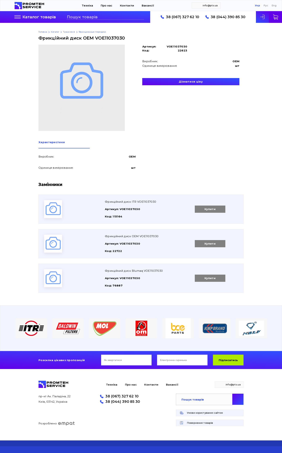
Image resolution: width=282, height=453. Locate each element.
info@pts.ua (210, 5)
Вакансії (148, 5)
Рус (265, 5)
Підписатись (228, 360)
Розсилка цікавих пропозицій (61, 360)
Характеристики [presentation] (51, 142)
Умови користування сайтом (205, 412)
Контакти (127, 5)
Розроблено (56, 423)
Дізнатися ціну (191, 81)
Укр (257, 5)
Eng (274, 5)
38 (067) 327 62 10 (182, 17)
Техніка (87, 5)
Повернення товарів (200, 422)
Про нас (106, 5)
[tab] (64, 144)
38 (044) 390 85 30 (228, 17)
